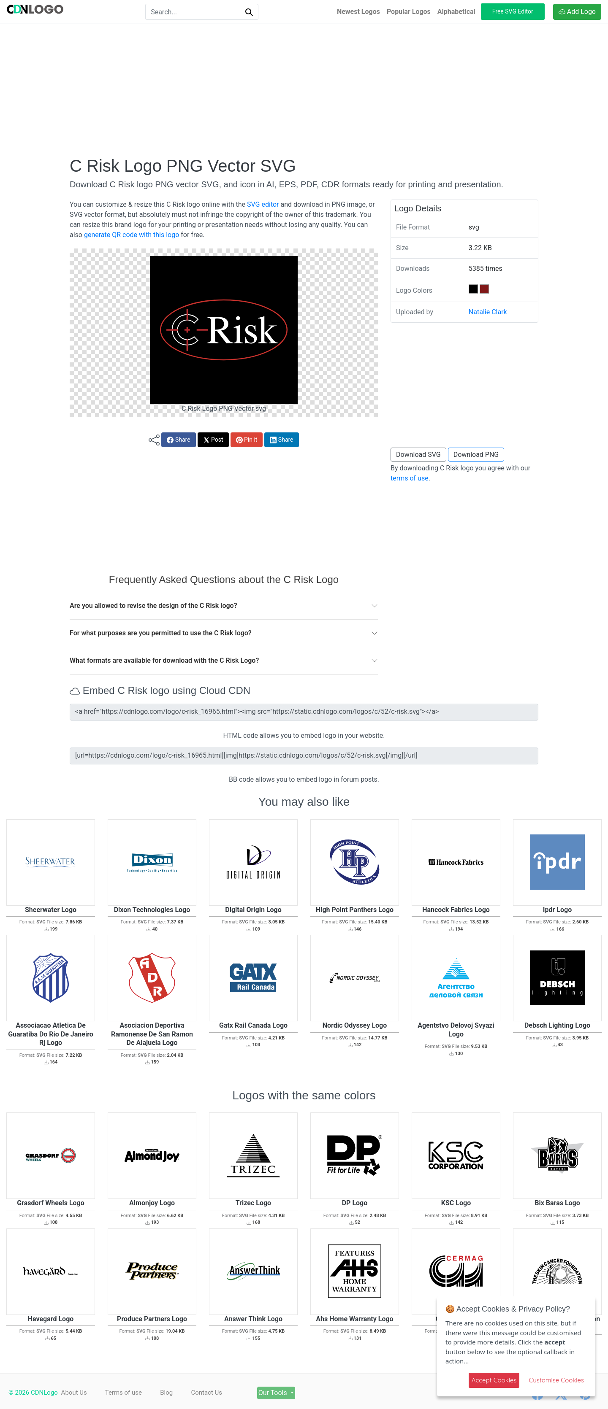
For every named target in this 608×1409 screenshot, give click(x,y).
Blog (171, 1392)
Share (178, 439)
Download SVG (418, 455)
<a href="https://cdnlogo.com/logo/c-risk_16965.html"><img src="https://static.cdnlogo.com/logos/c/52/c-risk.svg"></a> (304, 712)
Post (213, 439)
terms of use (410, 478)
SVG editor (263, 204)
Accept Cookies (494, 1380)
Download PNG (476, 455)
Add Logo (577, 12)
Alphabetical (456, 12)
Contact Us (213, 1392)
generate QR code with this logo (131, 235)
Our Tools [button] (285, 1393)
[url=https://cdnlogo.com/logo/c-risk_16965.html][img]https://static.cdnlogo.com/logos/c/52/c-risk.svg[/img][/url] (304, 756)
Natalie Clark (488, 312)
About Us (74, 1392)
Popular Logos (409, 12)
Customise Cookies (556, 1380)
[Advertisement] (304, 90)
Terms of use (125, 1392)
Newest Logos (358, 12)
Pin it (247, 439)
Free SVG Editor (512, 11)
